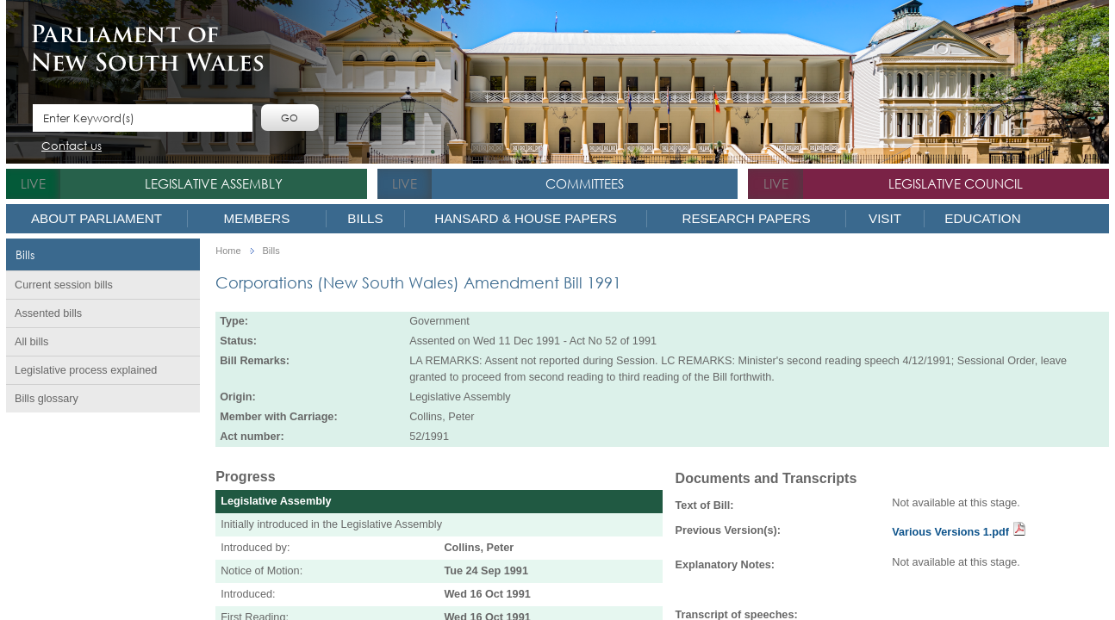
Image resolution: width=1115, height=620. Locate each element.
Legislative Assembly (214, 183)
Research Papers (746, 218)
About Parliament (96, 218)
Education (982, 218)
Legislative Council (955, 183)
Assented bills (48, 313)
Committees (584, 183)
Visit (885, 218)
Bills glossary (46, 399)
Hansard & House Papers (525, 218)
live (33, 183)
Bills (365, 218)
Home (227, 251)
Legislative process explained (86, 370)
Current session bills (64, 285)
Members (257, 218)
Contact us (71, 146)
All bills (31, 342)
